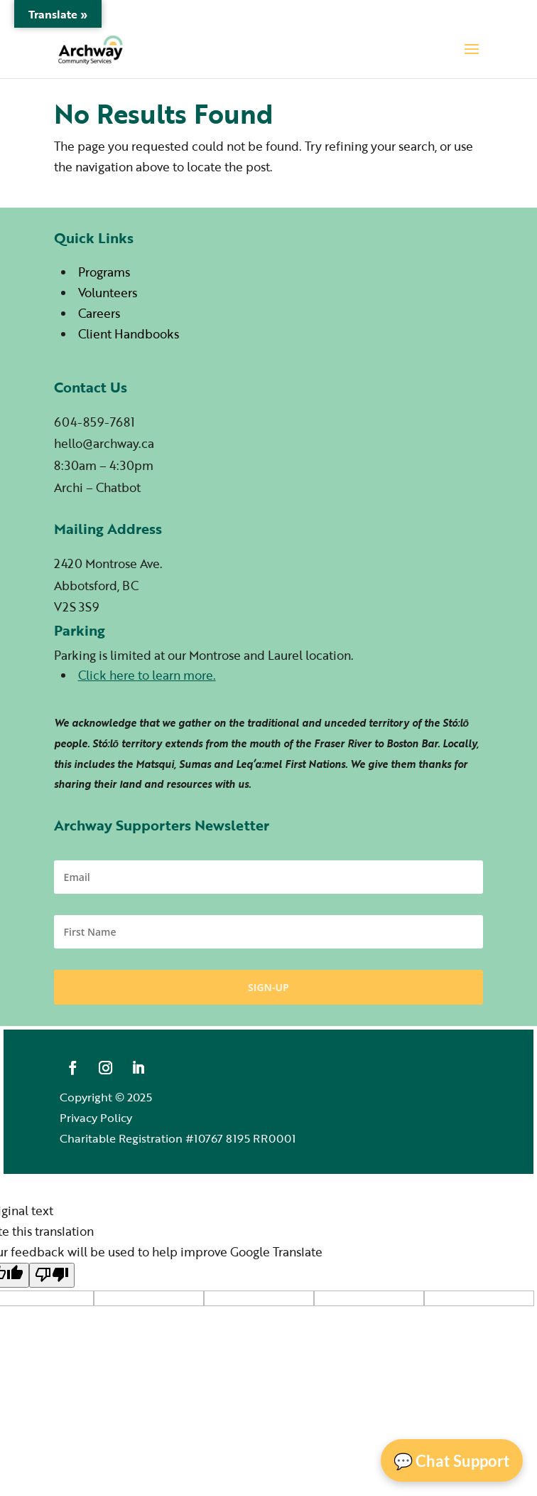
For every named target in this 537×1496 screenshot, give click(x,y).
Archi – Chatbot (97, 487)
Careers (99, 313)
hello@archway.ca (104, 443)
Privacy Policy (96, 1117)
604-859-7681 (94, 422)
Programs (104, 272)
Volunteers (107, 292)
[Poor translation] (52, 1275)
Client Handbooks (128, 334)
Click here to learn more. (147, 675)
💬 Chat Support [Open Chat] (452, 1460)
